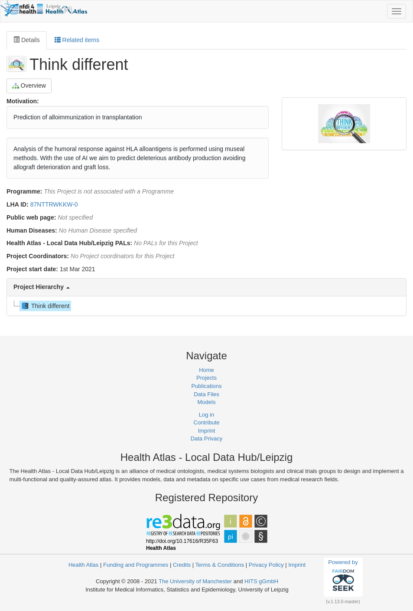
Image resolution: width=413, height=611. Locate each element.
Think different (44, 306)
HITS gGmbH (261, 581)
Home (206, 370)
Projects (206, 377)
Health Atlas (83, 565)
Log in (206, 414)
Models (207, 402)
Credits (182, 565)
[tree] (206, 305)
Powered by (343, 577)
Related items (77, 39)
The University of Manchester (195, 581)
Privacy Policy (266, 565)
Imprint (206, 430)
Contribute (207, 422)
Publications (206, 386)
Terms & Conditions (219, 565)
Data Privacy (207, 438)
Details (26, 39)
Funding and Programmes (135, 565)
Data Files (206, 394)
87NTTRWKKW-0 (54, 204)
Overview (29, 85)
